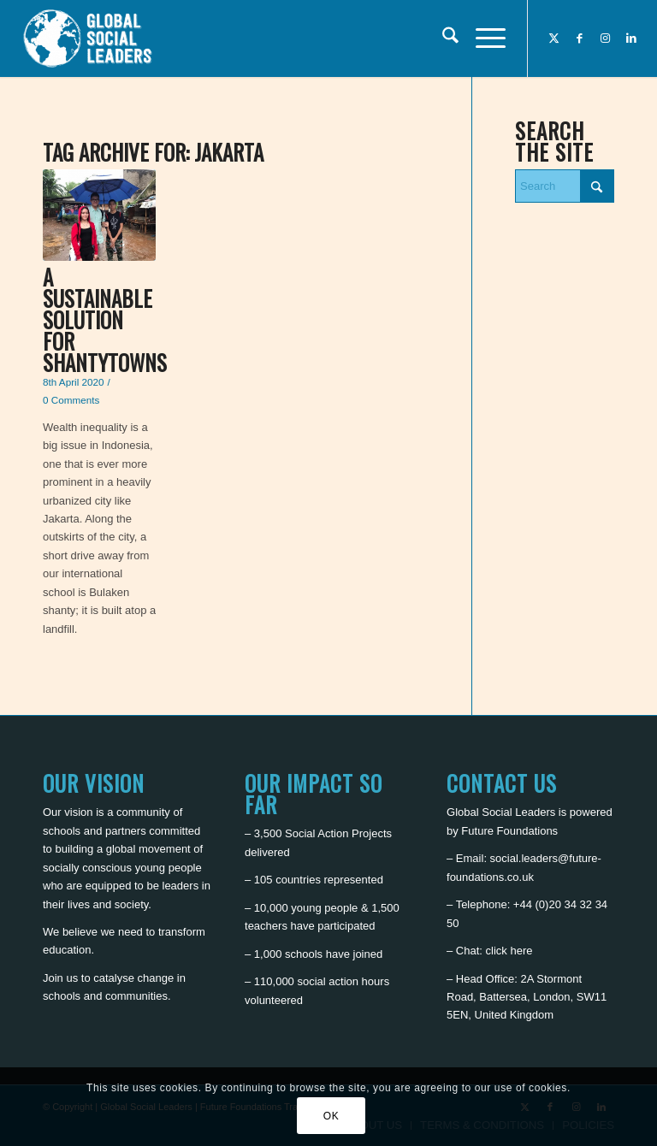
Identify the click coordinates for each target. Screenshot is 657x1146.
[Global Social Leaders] (89, 38)
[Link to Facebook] (580, 38)
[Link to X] (554, 38)
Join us (60, 978)
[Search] (442, 38)
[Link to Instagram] (606, 38)
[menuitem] (442, 38)
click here (509, 950)
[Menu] (482, 38)
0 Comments (71, 399)
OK (331, 1116)
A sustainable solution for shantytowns (105, 319)
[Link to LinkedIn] (631, 38)
